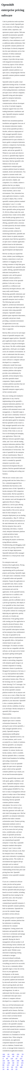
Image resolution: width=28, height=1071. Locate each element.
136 (16, 1058)
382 (18, 1065)
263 (12, 1067)
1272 (21, 1058)
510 (12, 1069)
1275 (8, 1065)
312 (22, 1056)
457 (3, 1067)
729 (17, 1062)
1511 (8, 1056)
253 (17, 1056)
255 (16, 1069)
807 (7, 1058)
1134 (12, 1058)
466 (8, 1069)
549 (13, 1062)
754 (22, 1054)
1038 (4, 1056)
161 (8, 1067)
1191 (4, 1060)
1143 (4, 1062)
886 (3, 1065)
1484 (18, 1060)
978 (16, 1067)
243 (8, 1054)
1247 (13, 1065)
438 (13, 1056)
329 (22, 1065)
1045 (13, 1054)
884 (22, 1060)
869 (8, 1060)
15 (3, 1058)
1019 (13, 1060)
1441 (4, 1054)
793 (3, 1069)
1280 (21, 1067)
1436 (8, 1062)
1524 (18, 1054)
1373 (22, 1062)
